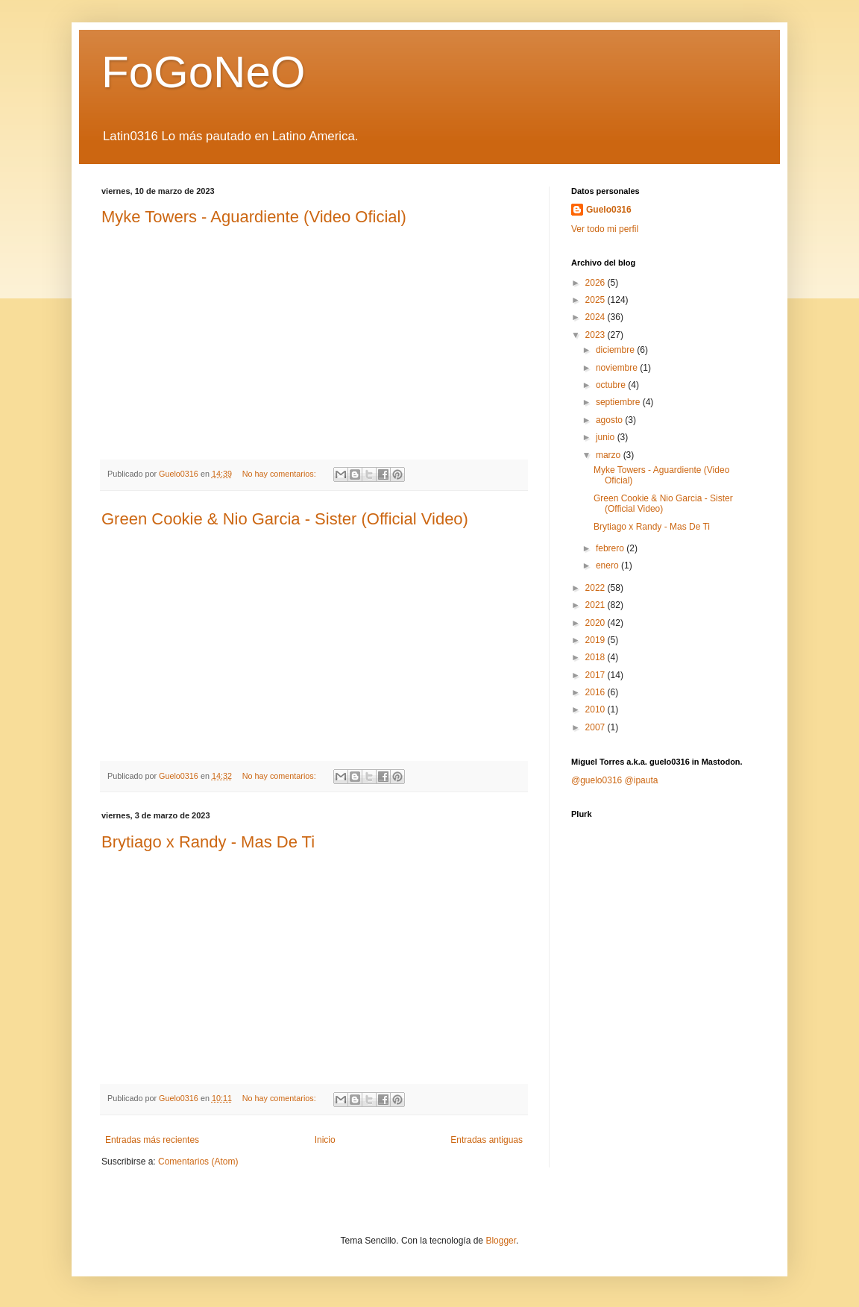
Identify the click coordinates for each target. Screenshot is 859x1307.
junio (606, 437)
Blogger (500, 1240)
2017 (596, 675)
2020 (596, 623)
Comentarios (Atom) (198, 1161)
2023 (596, 335)
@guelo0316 (596, 780)
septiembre (619, 402)
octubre (612, 385)
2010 (596, 709)
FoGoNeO (203, 72)
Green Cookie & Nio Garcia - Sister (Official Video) (284, 519)
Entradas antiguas (486, 1140)
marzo (609, 455)
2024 (596, 317)
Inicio (325, 1140)
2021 (596, 605)
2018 (596, 657)
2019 (596, 640)
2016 (596, 692)
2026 (596, 283)
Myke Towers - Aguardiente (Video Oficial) (253, 216)
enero (608, 565)
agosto (610, 420)
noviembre (618, 368)
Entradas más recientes (152, 1140)
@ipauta (641, 780)
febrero (611, 548)
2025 (596, 300)
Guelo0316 (609, 209)
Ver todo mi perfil (604, 229)
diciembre (616, 350)
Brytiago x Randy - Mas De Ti (208, 842)
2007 (596, 727)
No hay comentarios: (280, 473)
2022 (596, 588)
